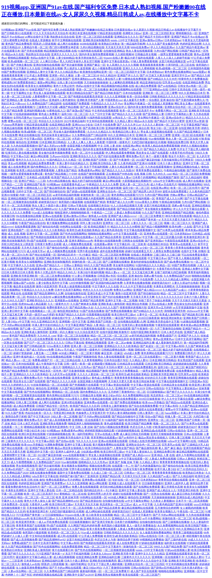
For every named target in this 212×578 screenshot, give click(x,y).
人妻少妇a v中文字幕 (59, 268)
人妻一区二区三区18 (87, 75)
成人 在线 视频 (16, 233)
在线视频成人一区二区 (118, 198)
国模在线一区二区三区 (148, 349)
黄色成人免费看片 (49, 114)
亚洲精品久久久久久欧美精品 (47, 230)
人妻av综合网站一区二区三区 (25, 571)
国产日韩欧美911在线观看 (16, 33)
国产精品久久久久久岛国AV (118, 170)
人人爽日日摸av (49, 61)
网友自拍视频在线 (29, 135)
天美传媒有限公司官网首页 (177, 159)
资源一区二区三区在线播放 (92, 89)
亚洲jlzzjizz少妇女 (82, 124)
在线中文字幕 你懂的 (193, 251)
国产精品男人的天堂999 (147, 191)
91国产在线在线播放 (92, 311)
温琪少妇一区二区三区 (74, 114)
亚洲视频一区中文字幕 (72, 321)
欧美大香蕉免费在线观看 (101, 529)
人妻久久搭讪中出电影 (185, 282)
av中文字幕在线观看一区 (128, 233)
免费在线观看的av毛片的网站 (63, 479)
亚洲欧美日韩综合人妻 (103, 163)
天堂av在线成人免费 (161, 304)
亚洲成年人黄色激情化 (62, 100)
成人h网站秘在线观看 (98, 511)
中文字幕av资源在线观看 (114, 384)
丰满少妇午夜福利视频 (90, 272)
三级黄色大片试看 (47, 107)
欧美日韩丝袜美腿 (144, 381)
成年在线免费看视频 (112, 251)
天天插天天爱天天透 (120, 381)
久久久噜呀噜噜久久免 (69, 518)
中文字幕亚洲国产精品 (194, 124)
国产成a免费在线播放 (176, 261)
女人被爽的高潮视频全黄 (124, 82)
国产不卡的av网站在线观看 (95, 416)
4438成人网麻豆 (68, 353)
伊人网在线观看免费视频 (120, 152)
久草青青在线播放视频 (137, 282)
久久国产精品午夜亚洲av (190, 47)
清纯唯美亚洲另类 (174, 311)
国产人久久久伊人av (129, 124)
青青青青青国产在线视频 (30, 525)
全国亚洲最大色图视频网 (81, 145)
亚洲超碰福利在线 (40, 409)
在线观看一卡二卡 (12, 427)
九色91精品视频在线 (92, 47)
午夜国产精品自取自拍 (32, 223)
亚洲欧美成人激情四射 (111, 304)
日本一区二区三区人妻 (171, 536)
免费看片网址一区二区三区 (171, 110)
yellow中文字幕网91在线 (167, 180)
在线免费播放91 (185, 370)
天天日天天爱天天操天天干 (177, 219)
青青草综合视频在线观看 (60, 219)
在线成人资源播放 (40, 40)
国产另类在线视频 (32, 50)
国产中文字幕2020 (38, 416)
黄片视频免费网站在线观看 (63, 223)
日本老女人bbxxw (101, 553)
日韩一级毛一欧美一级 (77, 363)
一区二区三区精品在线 (66, 360)
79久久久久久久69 (86, 441)
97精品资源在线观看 (109, 33)
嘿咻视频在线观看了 (13, 177)
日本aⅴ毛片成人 (15, 349)
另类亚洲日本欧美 (64, 413)
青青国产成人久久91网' (169, 198)
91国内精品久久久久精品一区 (64, 159)
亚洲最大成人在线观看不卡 (125, 483)
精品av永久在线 (14, 54)
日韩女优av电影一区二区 (192, 86)
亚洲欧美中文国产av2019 (130, 388)
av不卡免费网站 (151, 518)
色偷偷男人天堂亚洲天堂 (90, 413)
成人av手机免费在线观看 (53, 522)
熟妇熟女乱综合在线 (62, 36)
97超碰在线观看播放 (151, 543)
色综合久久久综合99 (51, 121)
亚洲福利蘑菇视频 (116, 128)
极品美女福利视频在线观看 (83, 188)
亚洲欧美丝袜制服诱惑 (96, 40)
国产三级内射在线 (176, 539)
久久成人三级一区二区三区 (107, 472)
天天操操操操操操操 (96, 82)
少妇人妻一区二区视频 (64, 416)
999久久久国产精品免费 (98, 265)
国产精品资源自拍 (90, 500)
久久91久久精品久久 (99, 131)
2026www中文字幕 (197, 311)
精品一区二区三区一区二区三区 (109, 335)
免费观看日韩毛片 (185, 353)
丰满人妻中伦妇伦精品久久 (72, 163)
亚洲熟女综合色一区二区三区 (114, 191)
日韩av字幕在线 (77, 205)
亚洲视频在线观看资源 (179, 553)
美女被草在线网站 (123, 265)
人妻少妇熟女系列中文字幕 (52, 282)
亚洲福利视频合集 (34, 110)
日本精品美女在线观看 (130, 363)
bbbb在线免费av (140, 47)
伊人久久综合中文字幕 (153, 560)
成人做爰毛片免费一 (135, 100)
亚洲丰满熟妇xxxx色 (84, 79)
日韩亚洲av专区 (106, 275)
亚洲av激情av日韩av (151, 40)
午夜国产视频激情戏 (85, 356)
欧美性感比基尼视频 (71, 279)
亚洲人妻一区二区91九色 (134, 184)
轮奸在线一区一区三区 (125, 479)
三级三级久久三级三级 (166, 254)
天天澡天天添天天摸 (117, 47)
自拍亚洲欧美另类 (189, 128)
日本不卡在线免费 (105, 124)
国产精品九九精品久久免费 (160, 149)
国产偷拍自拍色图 (48, 226)
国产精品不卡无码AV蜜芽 (154, 36)
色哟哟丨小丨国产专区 (18, 574)
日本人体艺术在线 (172, 332)
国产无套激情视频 (74, 370)
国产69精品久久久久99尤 (162, 79)
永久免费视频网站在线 (135, 395)
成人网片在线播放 (68, 43)
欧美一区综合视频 (137, 96)
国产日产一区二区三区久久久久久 (44, 342)
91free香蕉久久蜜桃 (146, 202)
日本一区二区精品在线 (69, 490)
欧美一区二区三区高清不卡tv (137, 110)
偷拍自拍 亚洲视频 (27, 142)
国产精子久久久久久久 (179, 391)
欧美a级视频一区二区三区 (23, 61)
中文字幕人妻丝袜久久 (139, 451)
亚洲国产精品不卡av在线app (187, 36)
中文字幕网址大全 (21, 93)
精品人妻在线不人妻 (109, 79)
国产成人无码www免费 (52, 145)
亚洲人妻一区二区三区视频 (87, 346)
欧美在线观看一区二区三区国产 (141, 574)
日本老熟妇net (172, 40)
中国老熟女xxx (113, 100)
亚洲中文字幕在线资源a (115, 61)
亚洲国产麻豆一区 (94, 64)
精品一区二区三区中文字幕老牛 (179, 293)
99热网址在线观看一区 (73, 226)
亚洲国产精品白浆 (110, 476)
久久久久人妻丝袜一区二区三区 (161, 124)
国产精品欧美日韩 (12, 149)
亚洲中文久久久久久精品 (150, 553)
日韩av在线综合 (155, 388)
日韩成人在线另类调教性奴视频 (147, 441)
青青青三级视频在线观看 (187, 532)
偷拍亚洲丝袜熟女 (18, 237)
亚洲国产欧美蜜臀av (53, 483)
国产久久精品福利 (191, 177)
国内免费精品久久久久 (43, 166)
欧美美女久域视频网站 (38, 86)
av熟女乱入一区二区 (124, 117)
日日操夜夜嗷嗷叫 (152, 483)
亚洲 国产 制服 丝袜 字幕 (123, 462)
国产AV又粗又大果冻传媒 (155, 75)
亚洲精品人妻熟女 (24, 388)
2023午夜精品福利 (74, 121)
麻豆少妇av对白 (112, 395)
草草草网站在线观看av (80, 237)
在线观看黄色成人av (73, 184)
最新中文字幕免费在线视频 (73, 472)
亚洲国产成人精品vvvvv (122, 216)
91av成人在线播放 (42, 212)
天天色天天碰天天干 (33, 247)
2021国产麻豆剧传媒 (148, 159)
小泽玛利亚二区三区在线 (180, 64)
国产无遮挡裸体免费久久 (190, 100)
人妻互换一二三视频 (45, 353)
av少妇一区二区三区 (152, 247)
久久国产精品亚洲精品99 (194, 406)
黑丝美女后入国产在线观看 (152, 152)
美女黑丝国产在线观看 (99, 258)
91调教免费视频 (54, 444)
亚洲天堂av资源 (195, 121)
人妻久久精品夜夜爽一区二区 (126, 166)
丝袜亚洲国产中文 (40, 89)
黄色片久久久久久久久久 (30, 159)
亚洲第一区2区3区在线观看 (70, 117)
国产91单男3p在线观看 (170, 230)
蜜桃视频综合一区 (186, 33)
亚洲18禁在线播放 (72, 402)
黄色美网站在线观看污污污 (127, 195)
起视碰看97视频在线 (94, 177)
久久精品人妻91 (123, 121)
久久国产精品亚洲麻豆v (188, 131)
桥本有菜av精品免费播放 (195, 325)
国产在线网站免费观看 (146, 486)
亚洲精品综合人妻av (119, 177)
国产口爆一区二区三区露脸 (36, 328)
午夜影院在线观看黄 (177, 240)
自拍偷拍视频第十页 (13, 508)
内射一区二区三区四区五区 (35, 195)
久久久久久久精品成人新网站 (172, 279)
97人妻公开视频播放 (84, 275)
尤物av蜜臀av (178, 195)
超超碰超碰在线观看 (185, 363)
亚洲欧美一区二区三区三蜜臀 (160, 93)
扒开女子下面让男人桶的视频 (105, 564)
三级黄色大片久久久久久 (20, 441)
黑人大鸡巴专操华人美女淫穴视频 (80, 61)
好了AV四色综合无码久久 (192, 469)
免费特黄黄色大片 (57, 307)
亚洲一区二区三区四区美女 (159, 33)
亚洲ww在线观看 (52, 216)
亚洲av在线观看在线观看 (101, 209)
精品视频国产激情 (168, 177)
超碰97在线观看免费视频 (89, 409)
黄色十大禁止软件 (64, 86)
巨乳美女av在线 (171, 82)
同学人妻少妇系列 (90, 223)
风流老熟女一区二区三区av (166, 395)
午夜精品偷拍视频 (12, 128)
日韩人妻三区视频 (26, 402)
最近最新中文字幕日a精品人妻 (34, 557)
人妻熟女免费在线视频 (166, 251)
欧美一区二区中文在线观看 (88, 152)
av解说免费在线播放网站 (66, 297)
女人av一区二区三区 (39, 458)
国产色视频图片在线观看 (84, 384)
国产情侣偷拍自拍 (54, 191)
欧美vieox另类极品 (153, 402)
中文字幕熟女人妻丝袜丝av (182, 388)
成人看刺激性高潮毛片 (169, 342)
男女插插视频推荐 (26, 465)
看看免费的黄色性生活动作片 (41, 128)
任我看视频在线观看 (98, 314)
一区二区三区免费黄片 (150, 216)
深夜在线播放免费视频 (42, 472)
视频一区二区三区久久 (177, 223)
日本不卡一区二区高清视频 (192, 500)
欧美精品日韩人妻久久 (126, 131)
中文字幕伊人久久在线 (26, 68)
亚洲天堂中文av (180, 75)
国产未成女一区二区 (152, 346)
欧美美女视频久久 (165, 511)
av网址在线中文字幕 (37, 36)
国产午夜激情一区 (124, 159)
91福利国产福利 (114, 420)
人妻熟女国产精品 (66, 170)
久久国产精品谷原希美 (107, 237)
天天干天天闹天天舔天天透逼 (189, 300)
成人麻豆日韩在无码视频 (134, 434)
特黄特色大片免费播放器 (193, 79)
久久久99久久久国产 (13, 300)
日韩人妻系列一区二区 (150, 413)
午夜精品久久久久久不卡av (107, 103)
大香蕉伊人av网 (38, 504)
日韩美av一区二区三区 (137, 472)
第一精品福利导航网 (133, 43)
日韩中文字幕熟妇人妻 (178, 114)
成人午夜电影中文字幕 (49, 363)
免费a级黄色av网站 (89, 170)
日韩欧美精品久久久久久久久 (166, 96)
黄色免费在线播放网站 (177, 71)
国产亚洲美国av (154, 240)
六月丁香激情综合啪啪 (167, 328)
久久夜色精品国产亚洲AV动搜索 (137, 163)
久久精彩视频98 (124, 54)
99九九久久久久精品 (73, 258)
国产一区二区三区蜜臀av (55, 486)
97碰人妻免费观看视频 (144, 61)
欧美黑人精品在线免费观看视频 (161, 145)
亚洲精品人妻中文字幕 (40, 71)
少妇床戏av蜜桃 (90, 451)
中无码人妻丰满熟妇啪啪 (121, 413)
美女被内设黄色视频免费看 (55, 152)
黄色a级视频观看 (114, 423)
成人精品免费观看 (146, 86)
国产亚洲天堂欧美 (102, 522)
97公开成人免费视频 (36, 75)
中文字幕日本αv (157, 258)
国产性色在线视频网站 (73, 233)
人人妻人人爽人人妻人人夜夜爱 (86, 142)
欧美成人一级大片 (50, 367)
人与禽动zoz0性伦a (83, 318)
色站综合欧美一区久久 (38, 413)
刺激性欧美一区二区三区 (95, 195)
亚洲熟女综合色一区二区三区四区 (144, 564)
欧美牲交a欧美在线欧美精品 (83, 230)
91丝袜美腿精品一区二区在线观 (49, 384)
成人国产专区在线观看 (143, 571)
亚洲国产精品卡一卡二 (195, 328)
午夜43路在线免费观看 (57, 377)
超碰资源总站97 (48, 202)
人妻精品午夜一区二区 (34, 47)
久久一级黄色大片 (58, 304)
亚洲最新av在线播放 (67, 300)
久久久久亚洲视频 (115, 96)
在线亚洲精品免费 (193, 82)
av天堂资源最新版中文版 (187, 307)
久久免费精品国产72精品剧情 (44, 103)
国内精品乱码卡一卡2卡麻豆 (74, 254)
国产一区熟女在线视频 (156, 493)
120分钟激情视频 (79, 282)
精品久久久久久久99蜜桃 (125, 226)
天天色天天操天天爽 (85, 268)
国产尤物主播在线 (21, 64)
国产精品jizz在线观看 (178, 402)
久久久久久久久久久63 (169, 297)
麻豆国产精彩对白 (126, 318)
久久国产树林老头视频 (71, 209)
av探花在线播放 (78, 247)
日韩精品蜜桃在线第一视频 (117, 349)
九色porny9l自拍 (59, 156)
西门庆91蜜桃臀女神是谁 (64, 47)
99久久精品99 (108, 75)
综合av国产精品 (154, 416)
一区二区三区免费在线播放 (55, 275)
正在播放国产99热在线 (119, 173)
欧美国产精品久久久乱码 (66, 177)
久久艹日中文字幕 (100, 114)
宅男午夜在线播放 (88, 251)
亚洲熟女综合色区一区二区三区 (183, 107)
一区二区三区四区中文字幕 (129, 71)
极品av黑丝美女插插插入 (153, 437)
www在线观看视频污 (22, 107)
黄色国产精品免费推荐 (18, 43)
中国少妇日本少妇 (34, 430)
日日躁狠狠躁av (156, 391)
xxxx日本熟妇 (202, 504)
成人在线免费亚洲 (18, 166)
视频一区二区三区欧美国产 (54, 79)
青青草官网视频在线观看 (182, 377)
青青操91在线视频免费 (107, 240)
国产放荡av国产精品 (79, 110)
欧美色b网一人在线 (180, 226)
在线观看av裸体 (103, 244)
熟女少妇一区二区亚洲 (164, 128)
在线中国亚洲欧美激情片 (114, 332)
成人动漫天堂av (36, 251)
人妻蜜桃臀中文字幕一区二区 (49, 96)
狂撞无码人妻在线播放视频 (21, 152)
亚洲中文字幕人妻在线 (77, 444)
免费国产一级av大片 (131, 149)
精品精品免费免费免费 (41, 163)
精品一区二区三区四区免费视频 (191, 173)
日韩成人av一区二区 (71, 166)
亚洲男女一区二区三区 (57, 138)
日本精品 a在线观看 (38, 177)
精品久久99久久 (66, 272)
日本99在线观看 (132, 93)
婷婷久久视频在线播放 (194, 145)
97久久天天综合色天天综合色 (50, 33)
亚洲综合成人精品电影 (189, 497)
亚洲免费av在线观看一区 (158, 233)
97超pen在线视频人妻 (177, 550)
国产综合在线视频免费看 (143, 406)
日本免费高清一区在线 (14, 504)
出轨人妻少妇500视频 (70, 82)
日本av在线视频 (193, 434)
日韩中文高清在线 (180, 89)
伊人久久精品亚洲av (162, 47)
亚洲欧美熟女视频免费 (53, 423)
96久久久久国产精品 (73, 529)
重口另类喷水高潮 (172, 486)
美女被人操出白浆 (138, 128)
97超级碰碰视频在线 (127, 430)
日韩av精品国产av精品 (24, 79)
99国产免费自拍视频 (13, 71)
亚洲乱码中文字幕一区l (40, 451)
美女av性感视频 (17, 163)
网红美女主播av (183, 103)
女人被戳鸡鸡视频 (190, 508)
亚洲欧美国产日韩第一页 (97, 159)
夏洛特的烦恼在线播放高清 (147, 261)
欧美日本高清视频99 (67, 339)
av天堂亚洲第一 (104, 318)
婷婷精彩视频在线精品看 (99, 430)
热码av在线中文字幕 (42, 57)
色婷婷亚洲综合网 (190, 43)
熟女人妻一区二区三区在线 (182, 138)
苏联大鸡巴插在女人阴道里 (17, 244)
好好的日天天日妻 (155, 377)
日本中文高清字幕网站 (68, 289)
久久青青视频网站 (92, 360)
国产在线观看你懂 (34, 268)
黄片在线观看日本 (62, 550)
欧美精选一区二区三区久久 (64, 532)
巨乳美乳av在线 (89, 339)
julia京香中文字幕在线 (45, 476)
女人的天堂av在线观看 (62, 374)
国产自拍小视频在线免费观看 (111, 427)
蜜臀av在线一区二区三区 (22, 121)
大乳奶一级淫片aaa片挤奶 (87, 138)
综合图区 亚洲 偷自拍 (161, 100)
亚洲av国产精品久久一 (49, 265)
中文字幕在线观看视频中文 (140, 230)
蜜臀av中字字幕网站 (177, 409)
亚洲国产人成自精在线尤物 (52, 469)
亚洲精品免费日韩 (164, 451)
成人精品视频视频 (64, 557)
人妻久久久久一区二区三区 (147, 223)
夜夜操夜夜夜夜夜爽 (152, 64)
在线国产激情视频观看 (91, 173)
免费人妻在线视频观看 (85, 486)
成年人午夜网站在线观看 (190, 455)
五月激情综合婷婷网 (167, 508)
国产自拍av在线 (65, 441)
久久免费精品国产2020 (177, 275)
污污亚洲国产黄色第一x (146, 219)
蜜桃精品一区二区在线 (65, 391)
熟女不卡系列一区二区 (181, 156)
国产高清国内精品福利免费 (106, 282)
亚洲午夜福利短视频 (110, 268)
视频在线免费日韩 (178, 142)
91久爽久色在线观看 (118, 328)
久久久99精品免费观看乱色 (140, 367)
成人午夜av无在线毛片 (163, 184)
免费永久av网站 (122, 289)
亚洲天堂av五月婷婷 (160, 307)
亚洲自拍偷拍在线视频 (46, 64)
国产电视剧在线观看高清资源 (85, 96)
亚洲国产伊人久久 (128, 75)
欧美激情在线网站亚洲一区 (96, 71)
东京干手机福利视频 (96, 166)
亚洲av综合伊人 (117, 107)
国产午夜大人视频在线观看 (184, 258)
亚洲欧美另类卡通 (123, 553)
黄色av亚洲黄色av (163, 339)
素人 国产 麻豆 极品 (170, 448)
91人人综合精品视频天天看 (127, 205)
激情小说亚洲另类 (46, 286)
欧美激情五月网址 (141, 339)
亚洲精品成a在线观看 (153, 430)
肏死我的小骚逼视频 (71, 202)
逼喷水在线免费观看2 (175, 191)
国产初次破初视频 (72, 64)
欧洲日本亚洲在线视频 (82, 33)
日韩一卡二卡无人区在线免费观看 (33, 339)
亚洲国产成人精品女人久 (161, 490)
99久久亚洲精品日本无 (192, 93)
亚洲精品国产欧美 (70, 128)
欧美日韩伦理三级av (123, 314)
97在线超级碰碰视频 (25, 114)
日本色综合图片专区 (116, 360)
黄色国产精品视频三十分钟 (61, 173)
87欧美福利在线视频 (165, 427)
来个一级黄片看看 (156, 156)
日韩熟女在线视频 (133, 240)
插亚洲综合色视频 (137, 304)
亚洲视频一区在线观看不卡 (88, 420)
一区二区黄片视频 (89, 353)
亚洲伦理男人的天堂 (99, 493)
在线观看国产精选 (94, 202)
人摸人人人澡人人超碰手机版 (172, 57)
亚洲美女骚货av (131, 237)
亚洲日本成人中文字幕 (100, 293)
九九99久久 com (162, 173)
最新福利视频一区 (144, 198)
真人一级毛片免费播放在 (141, 525)
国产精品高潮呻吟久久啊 (48, 293)
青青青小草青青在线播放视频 (182, 247)
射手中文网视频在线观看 (66, 40)
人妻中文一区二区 (147, 314)
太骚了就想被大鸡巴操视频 (170, 272)
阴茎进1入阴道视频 (44, 43)
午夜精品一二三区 (102, 212)
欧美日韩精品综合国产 (80, 93)
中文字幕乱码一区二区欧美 (130, 244)
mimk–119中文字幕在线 (124, 40)
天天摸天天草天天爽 (142, 297)
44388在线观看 (88, 43)
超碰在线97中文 (61, 318)
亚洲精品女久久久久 (126, 36)
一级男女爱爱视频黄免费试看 (175, 54)
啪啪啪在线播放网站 (190, 184)
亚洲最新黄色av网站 (69, 149)
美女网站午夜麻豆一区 (137, 103)
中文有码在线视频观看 (105, 110)
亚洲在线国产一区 (18, 230)
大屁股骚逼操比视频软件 (136, 180)
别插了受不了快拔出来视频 (154, 300)
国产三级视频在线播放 (116, 261)
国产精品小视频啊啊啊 (154, 226)
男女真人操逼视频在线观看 (49, 93)
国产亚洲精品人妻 (12, 100)
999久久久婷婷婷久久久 (30, 219)
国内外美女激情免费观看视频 (96, 54)
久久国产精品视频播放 (72, 388)
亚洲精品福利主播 (143, 342)
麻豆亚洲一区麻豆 (112, 353)
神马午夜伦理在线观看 (178, 216)
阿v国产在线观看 (37, 240)
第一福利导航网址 (82, 434)
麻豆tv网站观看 (39, 156)
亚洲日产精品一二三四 (32, 180)
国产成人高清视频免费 (93, 107)
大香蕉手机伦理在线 (181, 152)
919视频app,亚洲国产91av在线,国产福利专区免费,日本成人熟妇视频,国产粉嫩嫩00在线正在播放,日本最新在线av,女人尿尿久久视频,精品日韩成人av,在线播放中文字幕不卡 (101, 29)
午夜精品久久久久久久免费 (102, 184)
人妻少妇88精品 (65, 57)
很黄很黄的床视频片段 (133, 307)
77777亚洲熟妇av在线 (155, 89)
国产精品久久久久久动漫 (126, 114)
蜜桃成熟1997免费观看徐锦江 (18, 82)
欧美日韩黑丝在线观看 (125, 247)
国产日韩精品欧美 (34, 346)
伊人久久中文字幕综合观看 (189, 209)
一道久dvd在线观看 (63, 89)
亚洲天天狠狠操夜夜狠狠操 (166, 434)
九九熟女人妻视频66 (162, 500)
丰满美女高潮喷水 (164, 286)
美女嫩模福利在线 (34, 307)
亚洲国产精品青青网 (48, 258)
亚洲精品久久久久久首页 (126, 518)
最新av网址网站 (46, 82)
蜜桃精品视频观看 (18, 57)
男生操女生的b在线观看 (188, 304)
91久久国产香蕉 (151, 212)
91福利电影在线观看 (90, 50)
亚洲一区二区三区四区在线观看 (94, 36)
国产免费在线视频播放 (118, 311)
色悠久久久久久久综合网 (97, 289)
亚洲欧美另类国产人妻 (90, 100)
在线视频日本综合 (98, 205)
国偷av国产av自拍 (23, 282)
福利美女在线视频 (175, 543)
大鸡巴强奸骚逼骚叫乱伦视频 (148, 142)
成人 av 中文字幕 (143, 504)
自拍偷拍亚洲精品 (114, 50)
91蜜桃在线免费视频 (134, 79)
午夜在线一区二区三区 (190, 511)
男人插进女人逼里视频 (77, 68)
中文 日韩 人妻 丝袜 (109, 145)
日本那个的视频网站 (144, 177)
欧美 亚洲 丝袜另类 (67, 497)
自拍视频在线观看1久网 (132, 321)
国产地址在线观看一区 (42, 254)
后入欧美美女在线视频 (99, 515)
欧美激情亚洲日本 (194, 237)
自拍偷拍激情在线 (75, 293)
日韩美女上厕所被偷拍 (114, 406)
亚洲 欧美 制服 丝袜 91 (14, 89)
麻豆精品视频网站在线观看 (125, 89)
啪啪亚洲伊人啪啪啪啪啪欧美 (72, 212)
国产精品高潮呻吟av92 (43, 209)
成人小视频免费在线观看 (106, 68)
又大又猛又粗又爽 (142, 272)
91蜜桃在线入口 (56, 110)
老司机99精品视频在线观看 (116, 486)
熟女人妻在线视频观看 (139, 50)
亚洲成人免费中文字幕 (195, 268)
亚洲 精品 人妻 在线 (163, 455)
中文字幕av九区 (20, 156)
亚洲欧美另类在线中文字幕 (163, 321)
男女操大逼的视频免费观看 (69, 131)
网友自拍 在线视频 (22, 293)
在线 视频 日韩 (142, 173)
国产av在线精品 (167, 86)
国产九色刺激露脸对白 (147, 465)
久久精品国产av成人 (174, 289)
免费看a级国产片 (167, 335)
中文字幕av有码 (174, 346)
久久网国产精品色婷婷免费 (84, 525)
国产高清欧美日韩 (93, 128)
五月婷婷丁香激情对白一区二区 (127, 391)
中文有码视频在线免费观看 (182, 564)
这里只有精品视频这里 (172, 61)
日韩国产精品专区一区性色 (45, 370)
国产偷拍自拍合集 (173, 465)
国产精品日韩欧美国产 (108, 93)
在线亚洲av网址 (131, 145)
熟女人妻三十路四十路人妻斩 (49, 205)
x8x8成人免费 (132, 353)
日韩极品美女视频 (145, 54)
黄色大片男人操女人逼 (37, 500)
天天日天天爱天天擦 (13, 451)
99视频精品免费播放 (152, 539)
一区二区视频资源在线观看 (40, 149)
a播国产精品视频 (69, 107)
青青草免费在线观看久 (149, 170)
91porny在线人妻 (113, 57)
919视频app (53, 184)
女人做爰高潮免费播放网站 (156, 532)
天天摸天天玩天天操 (134, 476)
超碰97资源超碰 (22, 353)
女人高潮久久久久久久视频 (123, 64)
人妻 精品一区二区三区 (107, 325)
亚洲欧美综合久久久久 (83, 156)
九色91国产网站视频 (166, 50)
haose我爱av (199, 71)
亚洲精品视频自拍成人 (186, 166)
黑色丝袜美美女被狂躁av (55, 135)
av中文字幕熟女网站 (137, 500)
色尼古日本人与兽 (140, 427)
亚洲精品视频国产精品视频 (24, 198)
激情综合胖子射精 (16, 416)
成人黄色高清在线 (112, 230)
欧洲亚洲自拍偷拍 (18, 279)
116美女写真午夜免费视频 (137, 469)
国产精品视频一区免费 (14, 409)
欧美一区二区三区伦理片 (185, 188)
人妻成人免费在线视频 (127, 212)
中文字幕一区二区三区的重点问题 (162, 237)
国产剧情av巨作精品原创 (114, 339)
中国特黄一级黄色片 (118, 142)
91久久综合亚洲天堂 (87, 332)
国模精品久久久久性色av (76, 367)
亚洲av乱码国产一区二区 (19, 469)
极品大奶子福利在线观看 (139, 57)
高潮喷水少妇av (132, 33)
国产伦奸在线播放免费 (111, 156)
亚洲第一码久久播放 (61, 75)
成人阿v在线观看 (67, 536)
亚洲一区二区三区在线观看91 (143, 356)
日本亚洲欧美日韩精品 (52, 142)
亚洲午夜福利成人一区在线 (29, 356)
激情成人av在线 (97, 216)
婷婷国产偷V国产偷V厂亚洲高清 (78, 476)
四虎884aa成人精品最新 (32, 304)
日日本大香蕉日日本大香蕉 (17, 272)
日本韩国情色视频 (198, 68)
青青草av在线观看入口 (183, 244)
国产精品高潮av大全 (81, 307)
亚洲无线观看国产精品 (196, 448)
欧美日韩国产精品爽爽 (89, 219)
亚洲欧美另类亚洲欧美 (24, 275)
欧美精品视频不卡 (98, 226)
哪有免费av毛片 (135, 156)
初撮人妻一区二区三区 (178, 416)
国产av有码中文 (128, 437)
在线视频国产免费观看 (76, 103)
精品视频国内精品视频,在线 (60, 50)
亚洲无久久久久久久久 (64, 54)
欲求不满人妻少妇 (165, 469)
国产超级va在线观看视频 (81, 191)
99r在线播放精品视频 (28, 216)
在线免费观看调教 (25, 226)
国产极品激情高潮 (54, 188)
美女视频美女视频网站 (158, 209)
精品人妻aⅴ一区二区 (118, 272)
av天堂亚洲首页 (92, 297)
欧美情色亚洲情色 (136, 420)
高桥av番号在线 (181, 205)
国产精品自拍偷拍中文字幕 (128, 416)
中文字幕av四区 (33, 138)
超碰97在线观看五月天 (138, 251)
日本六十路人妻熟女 (169, 163)
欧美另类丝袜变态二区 (89, 57)
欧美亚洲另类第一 (114, 138)
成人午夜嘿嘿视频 (21, 462)
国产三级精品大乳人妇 (195, 444)
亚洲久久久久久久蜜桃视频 (139, 68)
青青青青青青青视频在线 (129, 377)
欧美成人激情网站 (170, 314)
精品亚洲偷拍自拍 (150, 82)
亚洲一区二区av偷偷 (120, 342)
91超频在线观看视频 (193, 321)
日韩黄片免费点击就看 (48, 244)
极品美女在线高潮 (24, 286)
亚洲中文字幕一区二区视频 (42, 233)
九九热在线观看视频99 (24, 145)
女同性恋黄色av (22, 117)
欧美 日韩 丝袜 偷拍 (33, 479)
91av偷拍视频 (157, 138)
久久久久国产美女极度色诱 (162, 43)
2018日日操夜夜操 (148, 318)
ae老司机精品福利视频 (66, 195)
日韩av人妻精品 (73, 265)
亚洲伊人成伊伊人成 (67, 451)
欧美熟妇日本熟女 (109, 43)
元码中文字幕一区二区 (29, 191)
